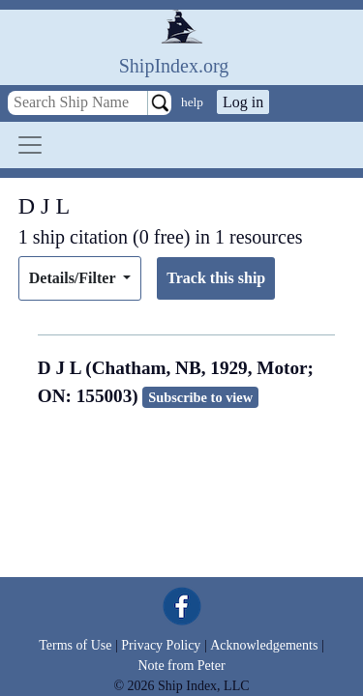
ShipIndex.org (174, 65)
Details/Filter (74, 278)
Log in (243, 102)
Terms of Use (75, 645)
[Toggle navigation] (30, 145)
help (192, 102)
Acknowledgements (264, 645)
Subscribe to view (200, 397)
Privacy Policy (160, 645)
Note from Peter (181, 665)
